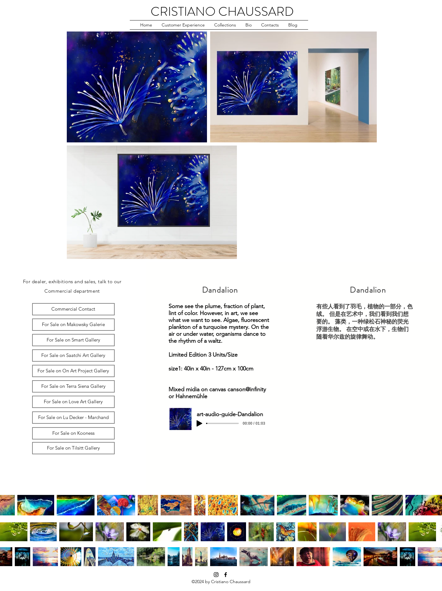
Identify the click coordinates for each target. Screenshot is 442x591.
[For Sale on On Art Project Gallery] (73, 371)
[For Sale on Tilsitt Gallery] (73, 448)
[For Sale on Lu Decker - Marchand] (73, 417)
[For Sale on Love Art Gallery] (73, 402)
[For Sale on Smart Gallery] (73, 340)
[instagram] (216, 574)
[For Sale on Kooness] (73, 433)
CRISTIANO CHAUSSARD (222, 11)
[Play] (199, 423)
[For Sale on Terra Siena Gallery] (73, 386)
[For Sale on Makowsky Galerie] (73, 324)
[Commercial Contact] (73, 309)
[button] (183, 24)
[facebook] (225, 574)
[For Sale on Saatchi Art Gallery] (73, 355)
